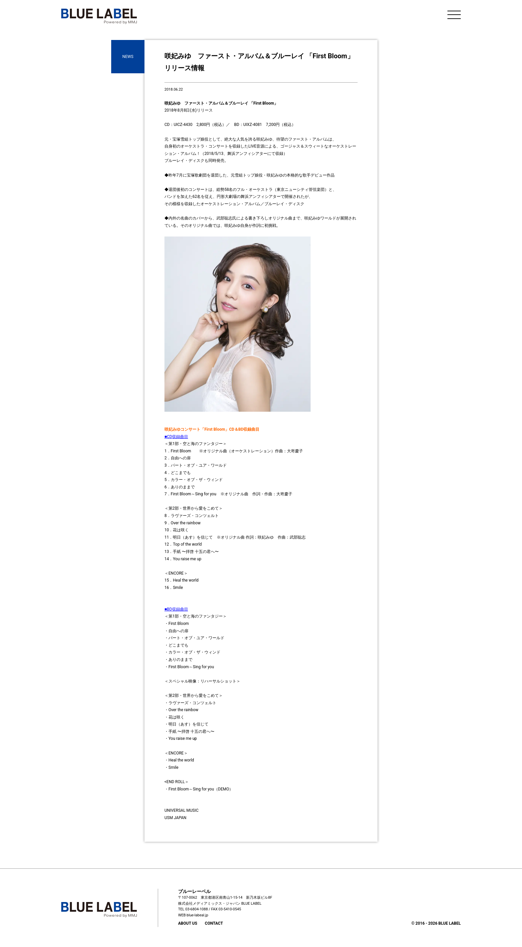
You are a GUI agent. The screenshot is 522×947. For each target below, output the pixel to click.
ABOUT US (187, 923)
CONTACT (214, 923)
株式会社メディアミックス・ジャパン (209, 903)
